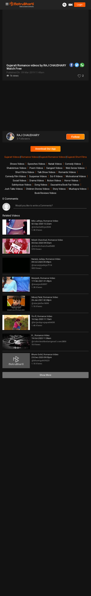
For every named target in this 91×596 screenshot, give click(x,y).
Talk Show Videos (46, 172)
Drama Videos (37, 180)
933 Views (36, 268)
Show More (45, 375)
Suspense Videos (38, 176)
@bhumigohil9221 (40, 360)
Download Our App (45, 149)
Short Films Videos (24, 172)
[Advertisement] (45, 106)
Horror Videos (71, 180)
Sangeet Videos (54, 168)
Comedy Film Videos (15, 176)
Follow (75, 136)
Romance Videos (30, 157)
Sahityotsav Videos (21, 184)
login (79, 4)
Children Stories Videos (38, 189)
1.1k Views (36, 306)
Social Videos (19, 180)
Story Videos (59, 189)
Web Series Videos (75, 168)
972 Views (36, 249)
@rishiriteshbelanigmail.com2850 (48, 341)
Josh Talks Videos (14, 189)
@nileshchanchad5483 (43, 246)
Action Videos (54, 180)
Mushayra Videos (77, 189)
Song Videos (41, 184)
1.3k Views (36, 230)
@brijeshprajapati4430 (43, 322)
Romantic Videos (67, 172)
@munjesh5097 (39, 284)
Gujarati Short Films (77, 157)
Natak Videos (55, 164)
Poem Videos (36, 168)
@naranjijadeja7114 (41, 265)
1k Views (35, 344)
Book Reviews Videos (45, 193)
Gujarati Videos (12, 157)
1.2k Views (36, 287)
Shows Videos (17, 164)
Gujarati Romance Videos (53, 157)
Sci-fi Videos (56, 176)
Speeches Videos (36, 164)
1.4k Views (36, 325)
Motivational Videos (76, 176)
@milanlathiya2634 (41, 227)
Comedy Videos (73, 164)
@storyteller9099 (40, 303)
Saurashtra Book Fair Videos (65, 184)
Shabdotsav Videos (16, 168)
